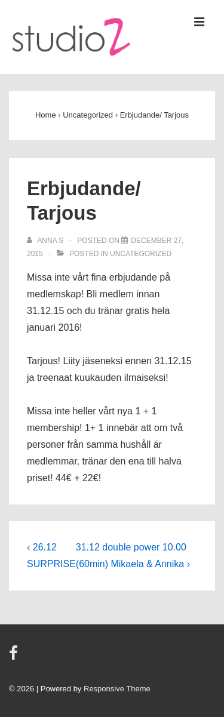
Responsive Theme (117, 688)
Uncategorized (140, 254)
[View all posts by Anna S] (46, 240)
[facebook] (15, 657)
